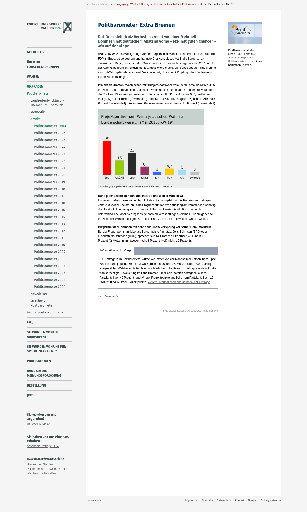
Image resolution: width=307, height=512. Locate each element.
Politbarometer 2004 (49, 287)
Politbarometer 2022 (49, 161)
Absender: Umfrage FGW (43, 446)
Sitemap (252, 500)
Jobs (30, 395)
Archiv (176, 4)
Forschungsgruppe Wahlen (124, 4)
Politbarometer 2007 (49, 266)
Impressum (191, 500)
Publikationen (39, 361)
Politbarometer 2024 (49, 147)
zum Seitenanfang (109, 296)
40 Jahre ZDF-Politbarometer (41, 303)
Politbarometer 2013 (49, 224)
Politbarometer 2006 (49, 273)
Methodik (37, 112)
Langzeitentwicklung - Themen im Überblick (47, 102)
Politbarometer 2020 (49, 175)
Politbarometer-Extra (193, 4)
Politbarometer (162, 4)
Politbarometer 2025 (49, 140)
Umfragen (146, 4)
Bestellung (36, 385)
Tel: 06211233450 (38, 424)
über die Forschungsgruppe (43, 64)
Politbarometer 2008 (49, 259)
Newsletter (38, 294)
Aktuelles (35, 52)
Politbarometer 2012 (49, 231)
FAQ (30, 322)
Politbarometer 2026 (49, 133)
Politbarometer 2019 (49, 182)
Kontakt (239, 500)
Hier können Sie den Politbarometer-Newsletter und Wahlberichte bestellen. (46, 469)
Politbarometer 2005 (49, 280)
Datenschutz (224, 500)
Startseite (207, 500)
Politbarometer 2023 (49, 154)
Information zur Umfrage (115, 250)
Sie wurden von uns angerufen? (43, 334)
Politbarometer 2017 (49, 196)
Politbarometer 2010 (49, 245)
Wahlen (33, 77)
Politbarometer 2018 (49, 189)
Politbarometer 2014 (49, 217)
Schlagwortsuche (271, 500)
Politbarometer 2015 (49, 210)
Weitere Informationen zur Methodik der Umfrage (179, 282)
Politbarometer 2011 (49, 238)
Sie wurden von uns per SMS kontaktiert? (46, 349)
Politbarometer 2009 (49, 252)
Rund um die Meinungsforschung (44, 373)
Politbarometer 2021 (49, 168)
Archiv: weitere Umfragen (46, 312)
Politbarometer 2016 (49, 203)
